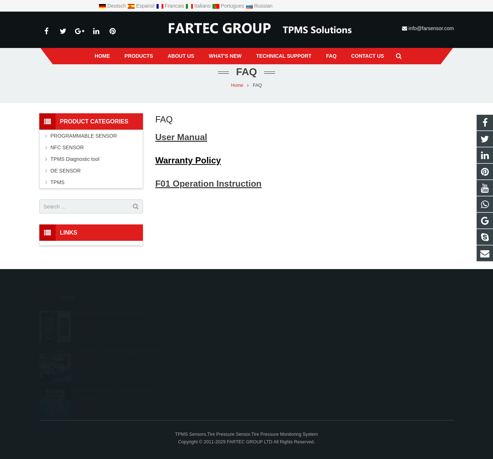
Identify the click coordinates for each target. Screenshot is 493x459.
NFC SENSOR (67, 147)
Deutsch (113, 6)
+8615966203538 (205, 311)
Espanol (141, 6)
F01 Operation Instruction (208, 183)
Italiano (199, 6)
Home (237, 85)
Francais (171, 6)
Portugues (229, 6)
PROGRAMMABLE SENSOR (84, 136)
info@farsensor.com (431, 28)
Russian (259, 6)
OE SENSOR (66, 171)
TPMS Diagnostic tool (75, 159)
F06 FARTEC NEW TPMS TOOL (111, 303)
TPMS (58, 182)
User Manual (181, 137)
